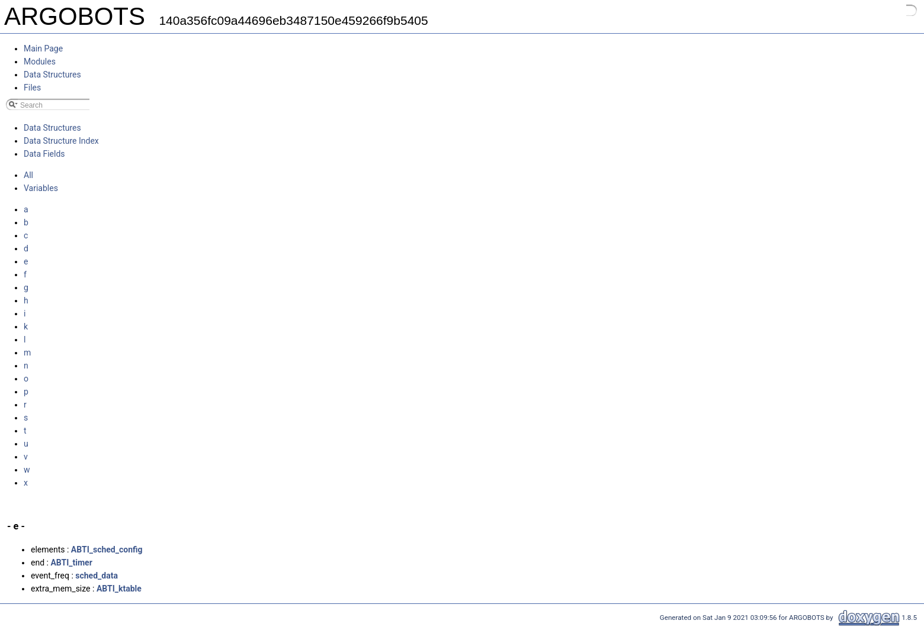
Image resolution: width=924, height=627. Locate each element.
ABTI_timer (71, 562)
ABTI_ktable (119, 588)
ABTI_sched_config (107, 549)
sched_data (96, 575)
